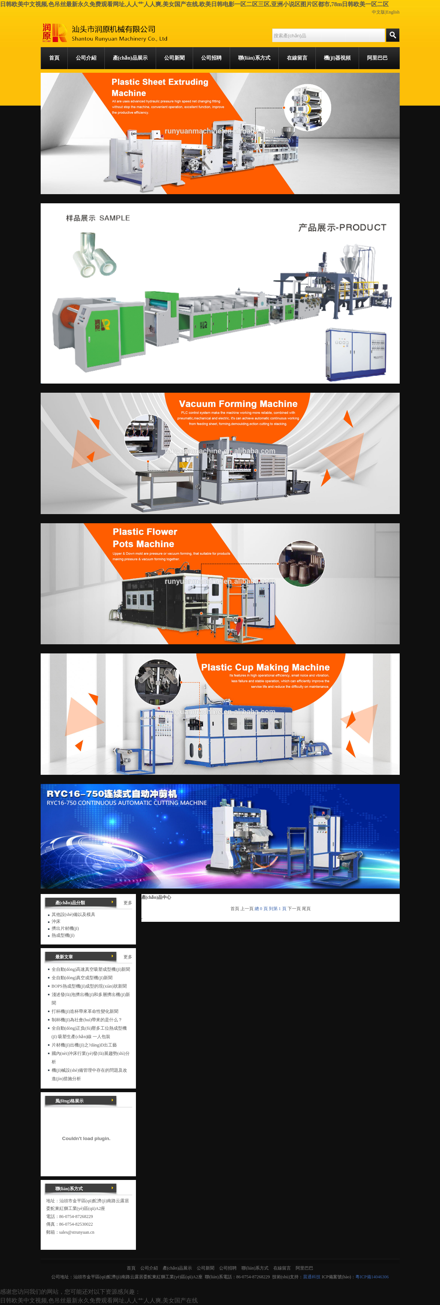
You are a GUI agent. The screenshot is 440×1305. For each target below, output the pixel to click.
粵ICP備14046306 (372, 1276)
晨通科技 (312, 1276)
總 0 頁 (261, 908)
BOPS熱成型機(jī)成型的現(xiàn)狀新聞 (89, 986)
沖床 (56, 921)
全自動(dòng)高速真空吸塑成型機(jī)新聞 (91, 969)
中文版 (378, 12)
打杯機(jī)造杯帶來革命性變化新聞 (85, 1011)
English (393, 12)
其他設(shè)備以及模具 (74, 914)
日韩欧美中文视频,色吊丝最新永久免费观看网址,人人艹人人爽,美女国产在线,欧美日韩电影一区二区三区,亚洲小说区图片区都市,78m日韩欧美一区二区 (194, 4)
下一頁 (294, 908)
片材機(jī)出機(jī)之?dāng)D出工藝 (84, 1045)
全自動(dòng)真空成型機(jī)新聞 (82, 977)
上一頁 (247, 908)
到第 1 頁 (277, 908)
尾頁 (306, 908)
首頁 (234, 908)
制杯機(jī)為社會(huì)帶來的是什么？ (87, 1019)
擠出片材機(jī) (65, 928)
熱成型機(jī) (63, 935)
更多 (127, 902)
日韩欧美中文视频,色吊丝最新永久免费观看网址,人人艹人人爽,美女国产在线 (99, 1300)
